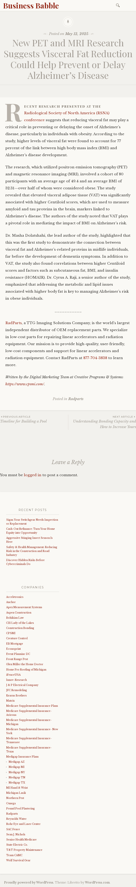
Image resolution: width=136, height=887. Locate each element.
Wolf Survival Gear (18, 860)
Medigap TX (17, 782)
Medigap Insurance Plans (22, 756)
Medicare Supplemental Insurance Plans (32, 705)
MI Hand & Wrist (17, 787)
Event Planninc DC (18, 653)
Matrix (10, 700)
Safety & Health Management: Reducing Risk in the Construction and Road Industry (31, 551)
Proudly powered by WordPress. (29, 882)
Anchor (11, 602)
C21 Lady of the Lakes (20, 622)
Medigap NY (17, 772)
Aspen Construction (18, 612)
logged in (32, 475)
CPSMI (10, 633)
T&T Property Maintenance (24, 849)
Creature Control (17, 638)
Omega (11, 803)
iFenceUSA (13, 674)
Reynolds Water (16, 818)
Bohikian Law (15, 617)
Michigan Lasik (16, 792)
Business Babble (31, 5)
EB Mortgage (14, 643)
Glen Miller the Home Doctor (24, 664)
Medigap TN (17, 777)
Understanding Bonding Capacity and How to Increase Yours (102, 422)
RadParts (13, 323)
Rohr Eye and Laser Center (23, 823)
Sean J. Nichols (15, 834)
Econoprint (13, 648)
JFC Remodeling (16, 690)
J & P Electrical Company (22, 685)
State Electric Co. (17, 844)
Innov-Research (16, 679)
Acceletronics (14, 596)
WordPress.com (97, 882)
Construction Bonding (20, 628)
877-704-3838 (95, 358)
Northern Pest (15, 798)
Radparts (75, 399)
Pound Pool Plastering (20, 808)
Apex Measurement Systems (24, 607)
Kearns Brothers (16, 695)
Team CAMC (14, 855)
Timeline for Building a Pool (34, 419)
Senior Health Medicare (21, 839)
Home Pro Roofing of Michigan (26, 669)
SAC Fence (13, 829)
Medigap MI (16, 766)
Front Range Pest (17, 659)
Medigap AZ (16, 761)
